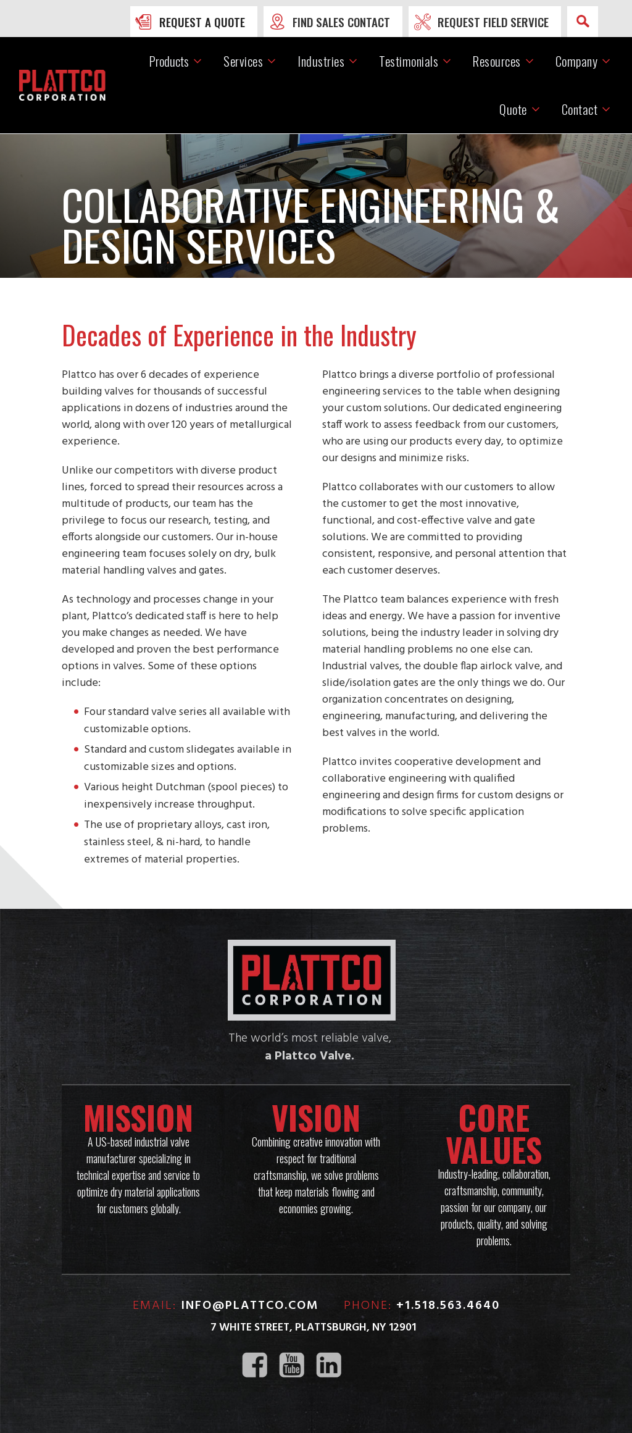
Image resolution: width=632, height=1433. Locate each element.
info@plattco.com (250, 1306)
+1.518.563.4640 (448, 1306)
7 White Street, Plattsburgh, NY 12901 (313, 1328)
